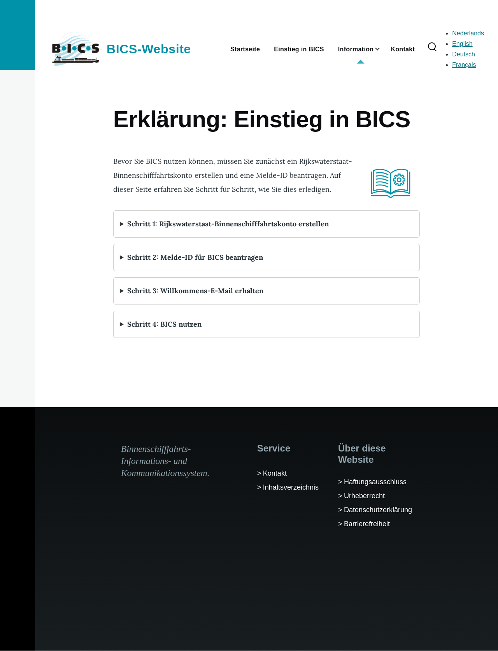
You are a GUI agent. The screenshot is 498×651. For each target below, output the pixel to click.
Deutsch (463, 54)
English (462, 43)
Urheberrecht (364, 496)
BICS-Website (149, 49)
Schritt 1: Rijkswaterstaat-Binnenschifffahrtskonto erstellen (228, 223)
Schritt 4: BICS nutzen (164, 324)
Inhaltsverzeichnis (291, 487)
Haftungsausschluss (375, 482)
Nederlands (468, 33)
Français (464, 64)
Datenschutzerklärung (378, 510)
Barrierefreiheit (367, 524)
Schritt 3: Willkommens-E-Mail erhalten (195, 290)
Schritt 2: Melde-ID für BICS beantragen (195, 257)
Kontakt (275, 473)
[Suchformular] (432, 47)
